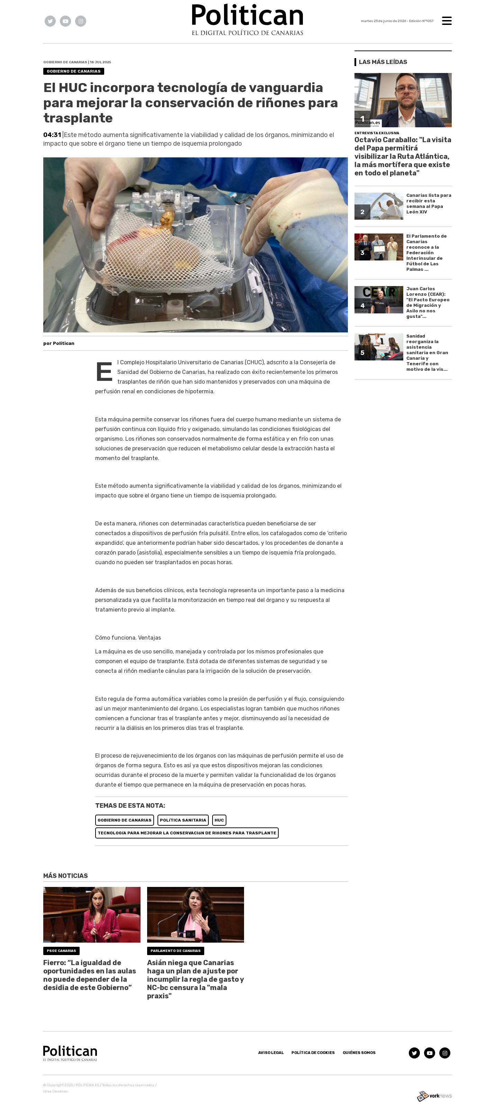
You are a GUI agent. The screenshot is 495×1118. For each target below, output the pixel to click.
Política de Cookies (313, 1053)
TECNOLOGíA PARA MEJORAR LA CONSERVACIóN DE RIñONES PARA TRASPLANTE (187, 833)
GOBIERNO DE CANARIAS (125, 820)
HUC (219, 820)
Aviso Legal (271, 1053)
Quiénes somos (359, 1053)
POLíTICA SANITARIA (183, 820)
